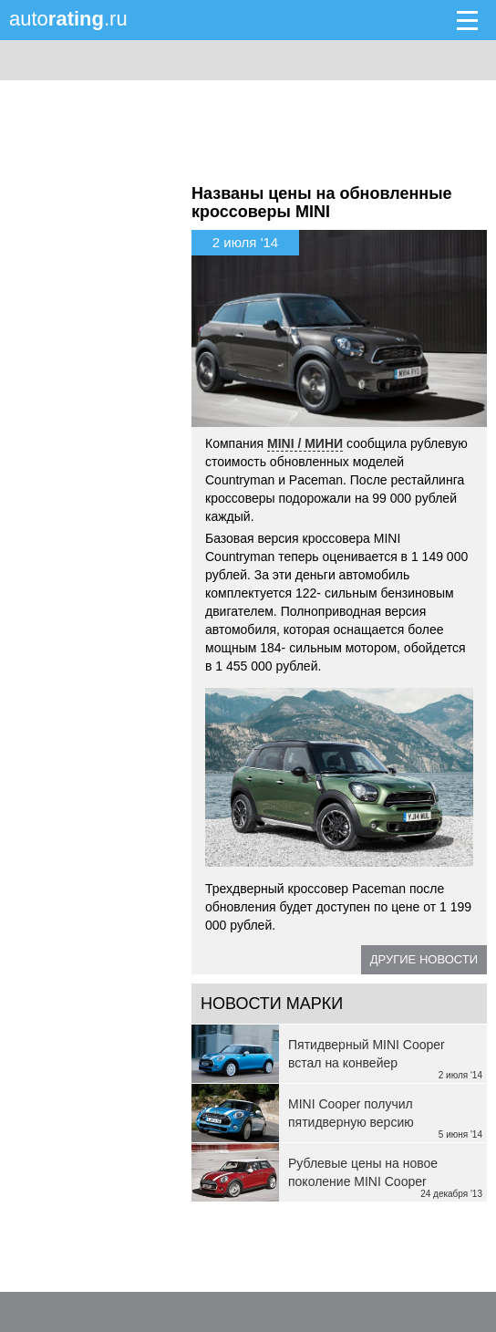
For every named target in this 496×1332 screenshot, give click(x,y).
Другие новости (424, 959)
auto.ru (68, 18)
